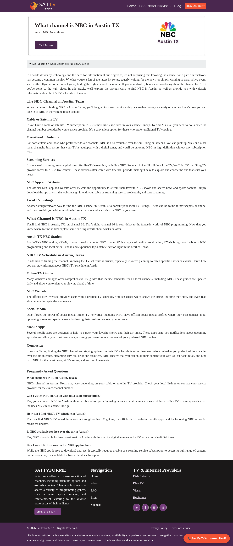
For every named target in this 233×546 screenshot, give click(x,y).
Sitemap (96, 504)
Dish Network (141, 476)
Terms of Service (180, 528)
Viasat (137, 490)
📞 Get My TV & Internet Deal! (207, 538)
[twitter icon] (136, 507)
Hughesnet (139, 497)
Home (132, 6)
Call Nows (46, 45)
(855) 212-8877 (195, 5)
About (94, 483)
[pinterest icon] (162, 507)
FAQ (94, 490)
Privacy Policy (158, 528)
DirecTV (138, 483)
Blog (177, 6)
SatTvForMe (44, 528)
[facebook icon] (145, 507)
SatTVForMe (38, 64)
